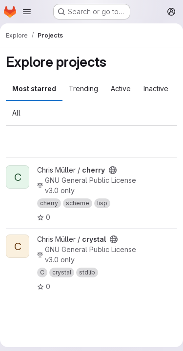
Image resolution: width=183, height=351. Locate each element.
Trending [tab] (83, 88)
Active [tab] (121, 88)
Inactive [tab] (155, 88)
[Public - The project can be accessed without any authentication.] (113, 170)
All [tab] (16, 113)
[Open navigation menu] (27, 12)
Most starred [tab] (34, 88)
